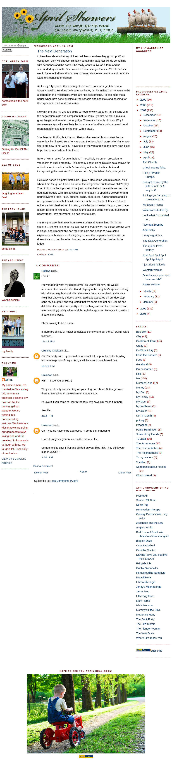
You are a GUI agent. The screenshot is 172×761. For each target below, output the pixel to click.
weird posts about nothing (151, 466)
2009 (143, 99)
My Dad (140, 392)
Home (83, 471)
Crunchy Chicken (51, 350)
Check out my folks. (154, 167)
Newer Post (41, 472)
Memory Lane (144, 382)
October (149, 125)
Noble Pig (142, 504)
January (149, 301)
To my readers (144, 457)
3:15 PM (47, 415)
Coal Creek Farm (146, 341)
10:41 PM (48, 341)
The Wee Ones (145, 633)
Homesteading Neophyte (150, 572)
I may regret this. (153, 235)
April (9, 380)
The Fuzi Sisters (145, 624)
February (149, 296)
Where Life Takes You (149, 638)
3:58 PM (47, 457)
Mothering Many (145, 614)
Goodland (142, 364)
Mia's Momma (144, 605)
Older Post (124, 472)
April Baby (149, 230)
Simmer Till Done (146, 500)
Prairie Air (142, 495)
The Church (150, 162)
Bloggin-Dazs (144, 540)
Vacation (141, 462)
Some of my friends (147, 434)
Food (139, 359)
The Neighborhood (147, 452)
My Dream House (153, 204)
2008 (143, 105)
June (147, 146)
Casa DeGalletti (145, 545)
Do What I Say (144, 350)
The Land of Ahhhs (147, 448)
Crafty (139, 345)
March (148, 291)
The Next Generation (54, 51)
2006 (143, 308)
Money (140, 387)
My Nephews (144, 406)
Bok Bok (141, 331)
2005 (143, 313)
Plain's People (151, 284)
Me (138, 378)
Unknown (46, 375)
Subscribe (156, 650)
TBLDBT (141, 438)
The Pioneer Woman (148, 628)
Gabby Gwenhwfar (147, 568)
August (147, 136)
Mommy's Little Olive (148, 610)
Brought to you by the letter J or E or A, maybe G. (155, 186)
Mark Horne (143, 600)
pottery (140, 420)
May (146, 152)
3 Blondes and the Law (149, 522)
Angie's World (144, 527)
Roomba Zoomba (153, 224)
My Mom (141, 401)
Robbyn (46, 270)
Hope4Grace (143, 577)
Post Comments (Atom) (64, 480)
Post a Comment (43, 466)
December (150, 115)
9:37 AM (73, 250)
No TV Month (144, 415)
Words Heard (144, 475)
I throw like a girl (145, 582)
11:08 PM (48, 365)
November (150, 120)
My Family (142, 396)
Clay (139, 336)
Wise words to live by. (155, 210)
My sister (141, 411)
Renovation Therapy (148, 509)
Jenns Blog (142, 591)
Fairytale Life (143, 563)
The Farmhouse (145, 443)
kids (51, 254)
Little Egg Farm (145, 596)
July (146, 141)
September (150, 130)
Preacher (141, 425)
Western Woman (153, 270)
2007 (143, 110)
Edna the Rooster (146, 355)
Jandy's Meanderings (148, 586)
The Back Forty (145, 619)
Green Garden (144, 369)
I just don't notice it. (154, 264)
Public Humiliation (146, 429)
